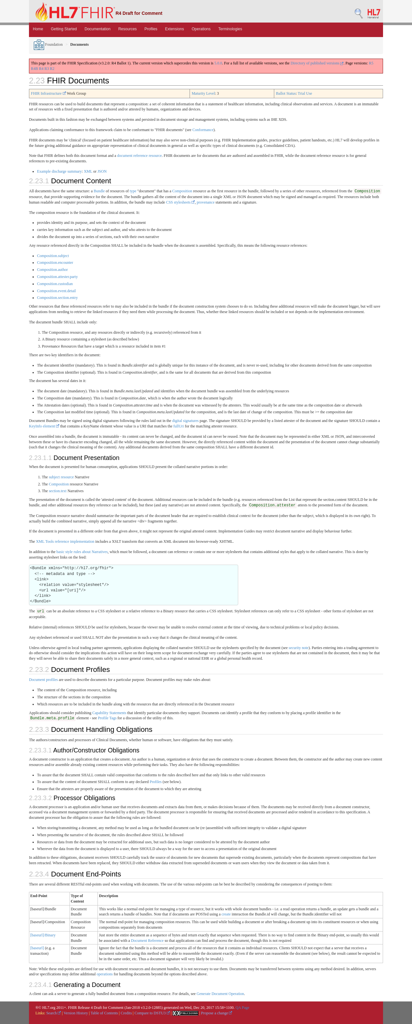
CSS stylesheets (180, 202)
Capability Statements (109, 713)
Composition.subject (53, 256)
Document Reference (147, 940)
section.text (58, 491)
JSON (102, 171)
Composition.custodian (55, 284)
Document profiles (43, 679)
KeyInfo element (44, 426)
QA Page (242, 1007)
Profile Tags (107, 718)
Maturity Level (203, 93)
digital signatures (185, 420)
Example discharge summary (59, 171)
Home (38, 29)
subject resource (61, 477)
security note (299, 648)
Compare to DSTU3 (152, 1013)
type (133, 191)
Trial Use (305, 93)
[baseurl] (37, 948)
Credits (126, 1013)
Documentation (98, 29)
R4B (34, 68)
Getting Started (64, 29)
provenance (205, 202)
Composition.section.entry (57, 297)
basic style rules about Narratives (82, 552)
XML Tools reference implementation (65, 541)
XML (88, 171)
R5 (371, 63)
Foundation (48, 44)
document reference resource (139, 155)
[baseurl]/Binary (43, 935)
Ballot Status (286, 93)
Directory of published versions (317, 63)
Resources (127, 29)
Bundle (99, 191)
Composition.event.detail (56, 291)
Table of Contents (104, 1013)
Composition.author (52, 269)
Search (53, 1013)
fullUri (178, 426)
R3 (46, 68)
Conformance (202, 130)
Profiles (151, 29)
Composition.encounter (55, 262)
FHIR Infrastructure (48, 93)
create (226, 914)
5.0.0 (218, 63)
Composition (182, 191)
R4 (41, 68)
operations (105, 974)
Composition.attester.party (57, 276)
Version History (76, 1013)
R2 (52, 68)
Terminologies (230, 29)
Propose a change (216, 1013)
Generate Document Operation (220, 993)
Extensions (174, 29)
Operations (201, 29)
